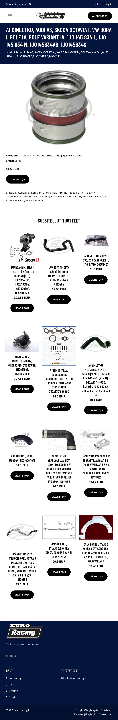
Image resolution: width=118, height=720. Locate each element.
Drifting (13, 690)
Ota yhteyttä (91, 710)
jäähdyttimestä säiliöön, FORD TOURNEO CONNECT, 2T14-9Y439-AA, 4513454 (59, 275)
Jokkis (12, 684)
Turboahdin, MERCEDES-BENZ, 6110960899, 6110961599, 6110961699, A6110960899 (22, 365)
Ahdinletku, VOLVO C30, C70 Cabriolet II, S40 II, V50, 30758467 (96, 260)
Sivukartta (105, 714)
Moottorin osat (45, 155)
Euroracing (15, 678)
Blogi (12, 697)
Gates (79, 155)
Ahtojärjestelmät (65, 155)
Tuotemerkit (28, 155)
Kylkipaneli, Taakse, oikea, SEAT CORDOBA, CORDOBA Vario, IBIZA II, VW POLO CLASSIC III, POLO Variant (96, 552)
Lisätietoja (17, 179)
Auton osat (100, 15)
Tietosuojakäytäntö (85, 714)
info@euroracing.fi (102, 4)
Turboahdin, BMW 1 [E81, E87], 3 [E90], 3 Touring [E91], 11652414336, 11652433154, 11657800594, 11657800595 (22, 280)
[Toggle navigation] (10, 16)
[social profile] (29, 4)
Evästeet (106, 710)
